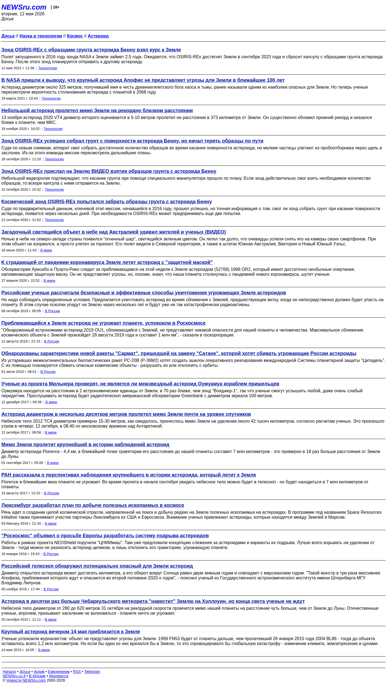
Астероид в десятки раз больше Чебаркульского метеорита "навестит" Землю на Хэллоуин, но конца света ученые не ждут (153, 601)
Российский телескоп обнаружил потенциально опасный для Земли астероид (97, 566)
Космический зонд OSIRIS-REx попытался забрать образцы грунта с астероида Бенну (106, 201)
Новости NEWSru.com (26, 680)
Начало (9, 671)
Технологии (47, 68)
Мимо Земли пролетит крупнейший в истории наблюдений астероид (85, 444)
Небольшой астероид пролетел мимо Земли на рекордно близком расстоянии (97, 110)
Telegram (92, 671)
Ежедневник (59, 671)
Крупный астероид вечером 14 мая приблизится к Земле (70, 631)
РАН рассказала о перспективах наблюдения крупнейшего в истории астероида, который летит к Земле (128, 475)
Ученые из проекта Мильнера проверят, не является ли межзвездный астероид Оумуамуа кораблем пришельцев (140, 384)
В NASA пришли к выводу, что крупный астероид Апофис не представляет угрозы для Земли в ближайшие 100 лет (143, 80)
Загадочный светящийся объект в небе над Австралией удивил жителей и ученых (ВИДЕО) (113, 232)
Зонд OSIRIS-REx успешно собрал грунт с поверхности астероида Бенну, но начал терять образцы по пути (132, 141)
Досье (24, 671)
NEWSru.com (23, 7)
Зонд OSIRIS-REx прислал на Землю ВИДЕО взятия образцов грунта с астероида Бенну (108, 171)
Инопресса (59, 676)
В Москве (37, 676)
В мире (46, 250)
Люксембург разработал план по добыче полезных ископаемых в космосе (92, 505)
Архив (39, 671)
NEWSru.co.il (14, 676)
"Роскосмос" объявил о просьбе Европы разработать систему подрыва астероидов (105, 535)
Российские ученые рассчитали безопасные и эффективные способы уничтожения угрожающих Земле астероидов (143, 292)
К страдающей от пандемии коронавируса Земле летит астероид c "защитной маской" (107, 262)
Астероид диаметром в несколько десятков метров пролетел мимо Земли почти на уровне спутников (126, 414)
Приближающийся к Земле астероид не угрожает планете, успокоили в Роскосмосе (103, 323)
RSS (77, 671)
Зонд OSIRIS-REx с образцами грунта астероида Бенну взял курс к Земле (91, 50)
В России (52, 311)
